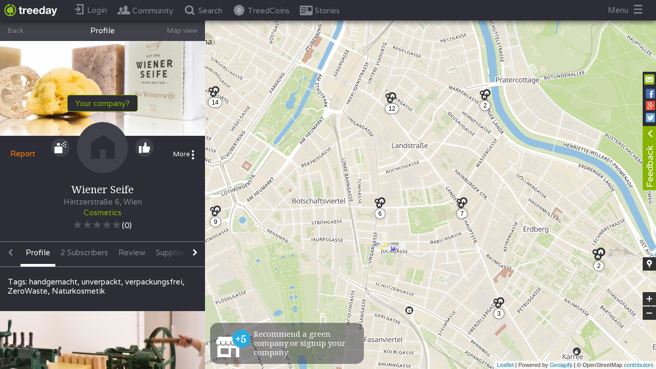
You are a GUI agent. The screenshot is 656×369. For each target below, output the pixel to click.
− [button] (649, 313)
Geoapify (561, 365)
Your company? (102, 103)
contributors (638, 365)
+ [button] (649, 298)
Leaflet (505, 365)
